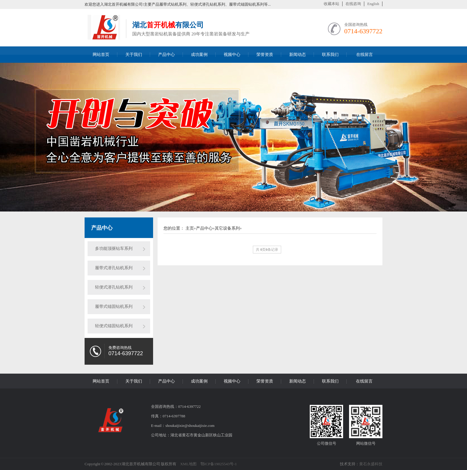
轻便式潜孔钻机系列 (114, 287)
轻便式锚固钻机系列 (114, 326)
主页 (190, 228)
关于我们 (133, 54)
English (373, 3)
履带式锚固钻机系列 (114, 306)
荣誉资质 (264, 54)
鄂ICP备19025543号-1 (218, 464)
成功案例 (199, 54)
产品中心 (166, 54)
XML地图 (188, 464)
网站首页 (101, 54)
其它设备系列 (227, 228)
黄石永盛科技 (370, 464)
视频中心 (232, 54)
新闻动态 (297, 54)
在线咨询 (353, 3)
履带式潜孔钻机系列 (114, 268)
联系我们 (330, 54)
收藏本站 (331, 3)
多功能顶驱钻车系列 (114, 248)
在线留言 (364, 54)
